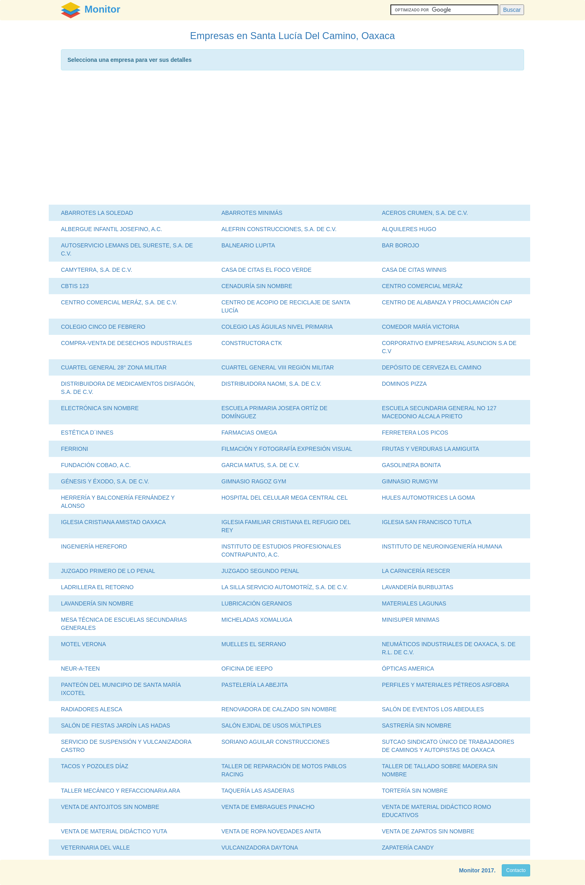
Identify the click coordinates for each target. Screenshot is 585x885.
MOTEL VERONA (83, 644)
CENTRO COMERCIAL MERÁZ (422, 286)
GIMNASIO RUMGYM (410, 481)
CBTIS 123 (75, 286)
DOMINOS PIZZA (404, 383)
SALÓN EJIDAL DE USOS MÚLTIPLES (271, 725)
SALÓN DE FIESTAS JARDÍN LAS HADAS (115, 725)
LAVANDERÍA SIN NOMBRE (97, 603)
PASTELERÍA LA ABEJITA (254, 685)
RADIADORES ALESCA (91, 709)
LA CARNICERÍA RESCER (416, 571)
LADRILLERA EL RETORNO (97, 587)
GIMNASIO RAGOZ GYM (253, 481)
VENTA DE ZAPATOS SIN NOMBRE (428, 831)
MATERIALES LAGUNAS (414, 603)
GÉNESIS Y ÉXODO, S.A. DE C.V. (105, 481)
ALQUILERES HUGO (409, 229)
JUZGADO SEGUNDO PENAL (260, 571)
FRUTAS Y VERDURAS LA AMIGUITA (430, 449)
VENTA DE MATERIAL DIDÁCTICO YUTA (114, 831)
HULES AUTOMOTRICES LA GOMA (428, 497)
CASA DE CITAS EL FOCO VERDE (266, 270)
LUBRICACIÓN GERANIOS (256, 603)
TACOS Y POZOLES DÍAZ (94, 766)
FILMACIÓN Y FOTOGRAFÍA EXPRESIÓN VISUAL (286, 449)
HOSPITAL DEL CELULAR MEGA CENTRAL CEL (284, 497)
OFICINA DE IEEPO (247, 668)
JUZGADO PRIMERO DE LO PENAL (108, 571)
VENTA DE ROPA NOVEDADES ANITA (271, 831)
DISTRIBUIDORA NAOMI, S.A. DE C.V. (271, 383)
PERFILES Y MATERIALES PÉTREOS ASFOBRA (445, 685)
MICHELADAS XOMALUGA (256, 619)
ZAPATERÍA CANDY (408, 847)
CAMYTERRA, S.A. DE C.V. (96, 270)
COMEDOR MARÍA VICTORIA (420, 326)
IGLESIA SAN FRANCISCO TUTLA (427, 522)
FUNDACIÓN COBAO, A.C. (96, 465)
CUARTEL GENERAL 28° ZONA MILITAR (114, 367)
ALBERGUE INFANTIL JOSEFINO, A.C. (111, 229)
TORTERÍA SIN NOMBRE (415, 790)
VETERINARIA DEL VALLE (95, 847)
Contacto (516, 870)
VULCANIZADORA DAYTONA (259, 847)
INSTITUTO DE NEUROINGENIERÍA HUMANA (442, 546)
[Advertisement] (292, 140)
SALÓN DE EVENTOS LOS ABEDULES (433, 709)
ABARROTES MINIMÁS (251, 213)
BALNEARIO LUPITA (248, 245)
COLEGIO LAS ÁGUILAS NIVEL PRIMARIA (277, 326)
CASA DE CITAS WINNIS (414, 270)
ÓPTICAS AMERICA (408, 668)
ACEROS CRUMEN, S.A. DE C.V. (425, 213)
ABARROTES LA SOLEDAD (97, 213)
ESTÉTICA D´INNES (87, 432)
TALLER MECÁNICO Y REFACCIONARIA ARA (120, 790)
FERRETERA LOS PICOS (415, 432)
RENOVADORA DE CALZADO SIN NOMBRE (279, 709)
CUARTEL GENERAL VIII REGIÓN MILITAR (277, 367)
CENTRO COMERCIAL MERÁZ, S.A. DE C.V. (119, 302)
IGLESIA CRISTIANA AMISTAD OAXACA (113, 522)
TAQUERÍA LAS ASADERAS (257, 790)
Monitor (469, 870)
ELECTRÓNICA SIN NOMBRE (100, 408)
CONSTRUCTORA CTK (251, 343)
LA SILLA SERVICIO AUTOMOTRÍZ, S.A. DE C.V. (284, 587)
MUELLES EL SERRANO (253, 644)
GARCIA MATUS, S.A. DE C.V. (260, 465)
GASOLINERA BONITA (411, 465)
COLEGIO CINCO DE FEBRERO (103, 326)
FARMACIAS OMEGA (249, 432)
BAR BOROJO (400, 245)
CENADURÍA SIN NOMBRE (256, 286)
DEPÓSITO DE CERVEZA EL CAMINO (431, 367)
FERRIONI (74, 449)
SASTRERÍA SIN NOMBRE (416, 725)
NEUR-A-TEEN (80, 668)
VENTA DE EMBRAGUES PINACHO (267, 807)
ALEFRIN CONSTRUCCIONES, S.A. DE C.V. (278, 229)
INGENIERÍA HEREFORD (94, 546)
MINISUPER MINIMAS (411, 619)
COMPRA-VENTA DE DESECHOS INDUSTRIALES (126, 343)
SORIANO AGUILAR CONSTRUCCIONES (275, 742)
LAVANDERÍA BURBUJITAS (417, 587)
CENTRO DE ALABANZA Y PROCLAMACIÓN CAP (447, 302)
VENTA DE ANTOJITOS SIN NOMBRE (110, 807)
